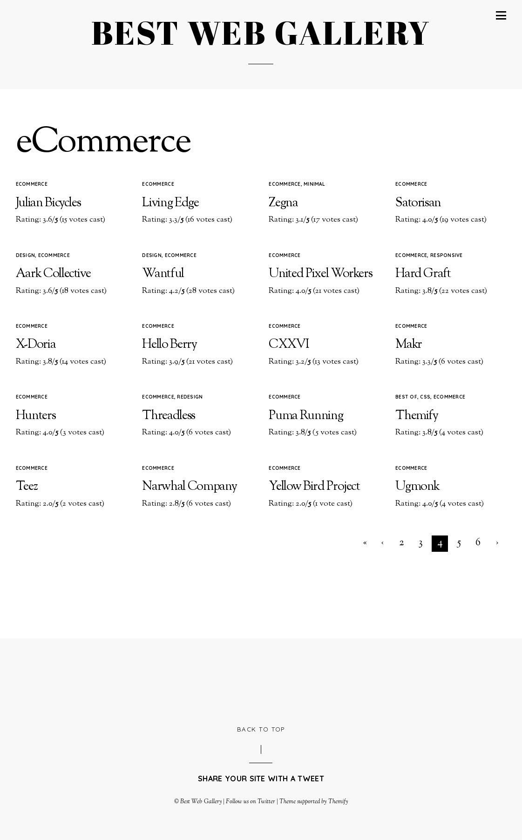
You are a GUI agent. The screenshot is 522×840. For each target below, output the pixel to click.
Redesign (190, 397)
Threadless (168, 416)
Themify (416, 416)
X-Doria (36, 345)
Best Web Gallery (200, 802)
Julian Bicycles (48, 203)
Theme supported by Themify (313, 802)
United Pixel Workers (320, 274)
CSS (425, 397)
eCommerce (31, 184)
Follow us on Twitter (250, 802)
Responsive (446, 255)
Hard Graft (423, 274)
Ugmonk (417, 487)
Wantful (163, 274)
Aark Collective (53, 274)
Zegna (283, 203)
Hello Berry (169, 345)
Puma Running (306, 416)
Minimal (314, 184)
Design (25, 255)
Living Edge (170, 203)
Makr (408, 345)
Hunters (36, 416)
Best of (406, 397)
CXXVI (289, 345)
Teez (27, 487)
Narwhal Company (189, 487)
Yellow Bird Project (314, 487)
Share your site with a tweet (261, 778)
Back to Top (261, 729)
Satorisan (418, 203)
